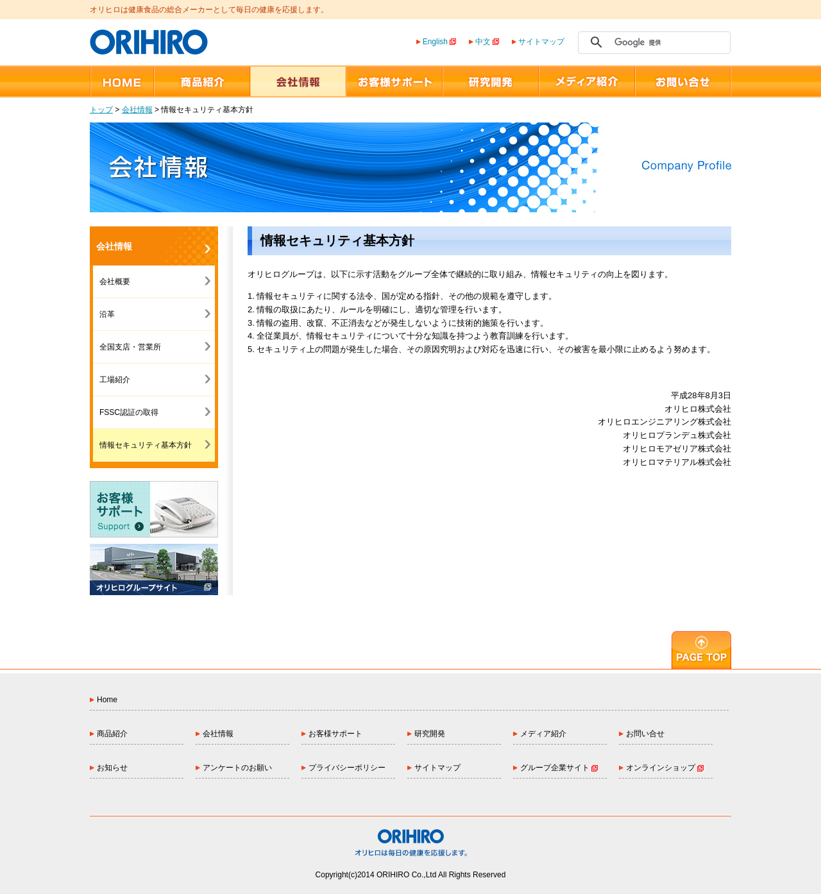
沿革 (107, 314)
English (439, 41)
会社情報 (137, 109)
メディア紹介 (543, 733)
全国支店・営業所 (130, 346)
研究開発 (429, 733)
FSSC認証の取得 (128, 412)
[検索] (652, 42)
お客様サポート (335, 733)
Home (107, 699)
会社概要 (114, 281)
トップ (101, 109)
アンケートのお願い (237, 767)
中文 (487, 41)
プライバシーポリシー (347, 767)
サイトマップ (541, 41)
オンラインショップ (665, 767)
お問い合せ (645, 733)
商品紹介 (112, 733)
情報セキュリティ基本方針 (145, 445)
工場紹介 (114, 379)
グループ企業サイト (559, 767)
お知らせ (112, 767)
